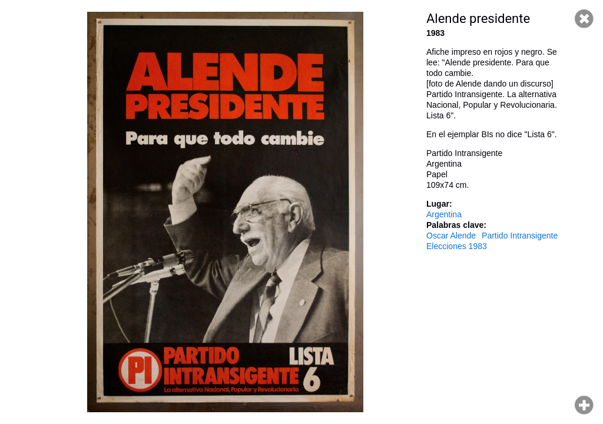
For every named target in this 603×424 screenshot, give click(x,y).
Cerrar (584, 19)
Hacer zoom (584, 405)
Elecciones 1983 (456, 246)
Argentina (444, 214)
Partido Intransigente (520, 235)
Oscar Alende (451, 235)
